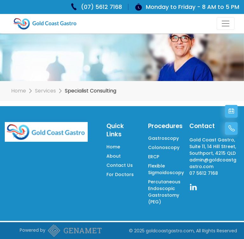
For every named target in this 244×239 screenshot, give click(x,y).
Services (45, 90)
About (113, 155)
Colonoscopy (164, 146)
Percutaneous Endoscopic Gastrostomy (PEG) (164, 191)
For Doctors (120, 173)
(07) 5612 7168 (101, 7)
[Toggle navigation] (225, 23)
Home (18, 90)
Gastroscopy (163, 137)
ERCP (153, 156)
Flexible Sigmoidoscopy (166, 168)
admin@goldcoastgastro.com (212, 162)
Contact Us (119, 164)
